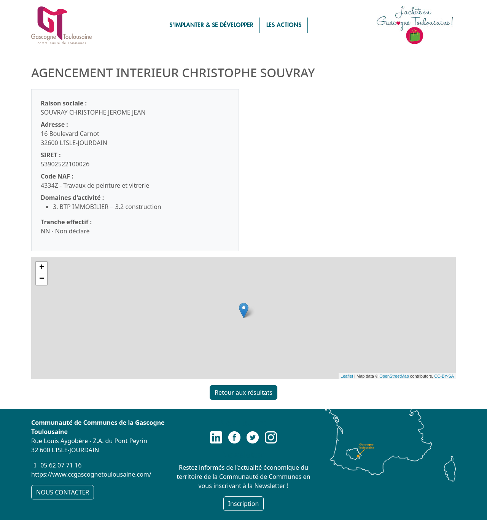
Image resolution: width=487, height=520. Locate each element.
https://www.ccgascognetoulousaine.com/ (91, 474)
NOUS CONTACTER (62, 492)
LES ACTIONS (283, 25)
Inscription (243, 503)
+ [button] (41, 267)
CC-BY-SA (444, 376)
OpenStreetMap (394, 376)
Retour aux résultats (243, 392)
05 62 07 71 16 (60, 465)
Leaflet (347, 376)
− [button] (41, 279)
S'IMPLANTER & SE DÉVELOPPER (211, 25)
